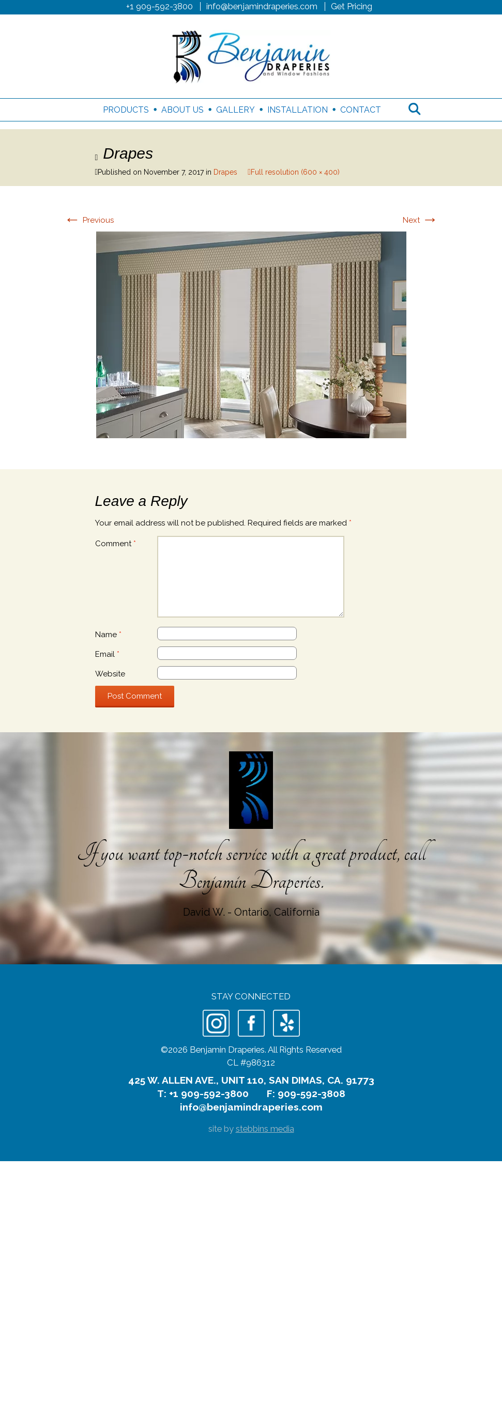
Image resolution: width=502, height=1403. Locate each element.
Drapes (225, 172)
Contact (360, 110)
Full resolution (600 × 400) (295, 172)
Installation (297, 110)
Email (107, 654)
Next (420, 220)
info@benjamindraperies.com (261, 6)
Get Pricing (351, 6)
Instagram (216, 1023)
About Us (182, 110)
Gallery (235, 110)
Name (108, 634)
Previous (89, 220)
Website (110, 674)
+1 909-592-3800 (159, 6)
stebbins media (265, 1128)
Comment (115, 543)
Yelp (286, 1023)
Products (126, 110)
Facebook (251, 1023)
